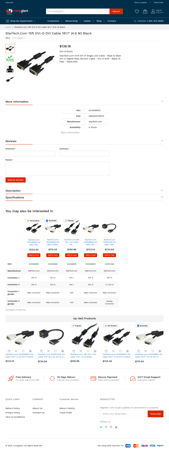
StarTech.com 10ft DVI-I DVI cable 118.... (71, 242)
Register (159, 12)
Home (8, 27)
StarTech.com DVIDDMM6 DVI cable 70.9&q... (52, 242)
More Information (17, 101)
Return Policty (67, 408)
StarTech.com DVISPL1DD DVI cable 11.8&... (109, 242)
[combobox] (77, 11)
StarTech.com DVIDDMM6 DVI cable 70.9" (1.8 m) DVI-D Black (148, 357)
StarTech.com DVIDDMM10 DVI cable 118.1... (90, 242)
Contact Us (38, 412)
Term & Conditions (15, 417)
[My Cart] (145, 11)
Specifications (15, 197)
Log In (159, 10)
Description (13, 190)
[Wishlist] (137, 11)
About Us (37, 408)
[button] (10, 58)
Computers (53, 21)
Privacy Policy (13, 412)
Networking (71, 21)
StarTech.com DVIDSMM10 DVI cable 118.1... (33, 242)
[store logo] (17, 11)
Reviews (11, 141)
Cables (87, 21)
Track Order (158, 2)
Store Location (140, 2)
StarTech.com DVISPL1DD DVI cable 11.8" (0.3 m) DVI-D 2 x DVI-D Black (51, 357)
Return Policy (13, 408)
